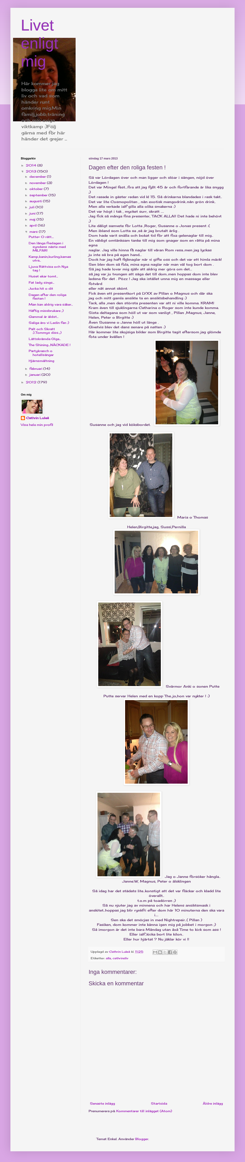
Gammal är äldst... (43, 317)
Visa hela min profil (37, 425)
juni (32, 213)
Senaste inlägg (102, 1103)
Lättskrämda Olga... (45, 339)
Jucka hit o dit (41, 288)
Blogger (141, 1139)
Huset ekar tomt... (43, 276)
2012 (32, 382)
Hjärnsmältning (41, 361)
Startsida (159, 1103)
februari (36, 369)
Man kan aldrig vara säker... (51, 304)
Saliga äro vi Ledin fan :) (49, 323)
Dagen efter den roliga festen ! (47, 296)
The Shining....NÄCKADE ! (49, 345)
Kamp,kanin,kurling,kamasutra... (50, 258)
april (33, 225)
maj (32, 219)
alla (108, 958)
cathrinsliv (120, 958)
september (38, 195)
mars (34, 232)
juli (32, 207)
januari (35, 375)
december (38, 176)
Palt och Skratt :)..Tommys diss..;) (45, 331)
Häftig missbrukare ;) (46, 311)
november (38, 183)
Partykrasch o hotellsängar (41, 352)
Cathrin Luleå (37, 418)
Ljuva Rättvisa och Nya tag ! (48, 268)
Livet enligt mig (39, 43)
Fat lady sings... (41, 282)
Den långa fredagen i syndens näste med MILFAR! (47, 247)
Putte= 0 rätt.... (41, 237)
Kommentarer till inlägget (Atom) (144, 1111)
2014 (31, 165)
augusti (36, 201)
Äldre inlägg (213, 1103)
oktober (36, 189)
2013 (31, 171)
